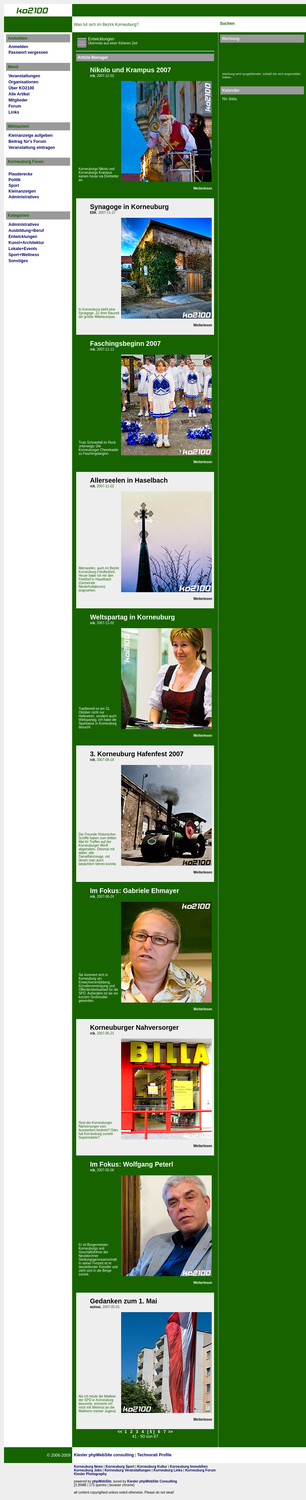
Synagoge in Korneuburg (129, 206)
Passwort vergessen (28, 52)
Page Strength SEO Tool (200, 1455)
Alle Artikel (19, 94)
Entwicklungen (22, 236)
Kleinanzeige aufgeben (30, 135)
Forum (14, 106)
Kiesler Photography (90, 1474)
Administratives (23, 197)
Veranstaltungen (24, 76)
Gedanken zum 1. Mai (123, 1301)
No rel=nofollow (233, 1455)
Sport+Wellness (23, 254)
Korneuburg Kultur (152, 1466)
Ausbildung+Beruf (26, 230)
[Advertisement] (261, 56)
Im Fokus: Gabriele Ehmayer (134, 890)
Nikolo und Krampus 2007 (130, 70)
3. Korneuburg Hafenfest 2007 (137, 754)
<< (119, 1431)
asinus (95, 1307)
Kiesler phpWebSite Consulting (152, 1481)
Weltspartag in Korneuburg (132, 617)
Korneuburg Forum (200, 1470)
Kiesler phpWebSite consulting (104, 1455)
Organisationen (23, 82)
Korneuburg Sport (119, 1466)
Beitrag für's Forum (27, 141)
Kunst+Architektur (26, 242)
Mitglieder (18, 100)
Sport (13, 185)
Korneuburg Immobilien (189, 1466)
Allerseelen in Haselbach (129, 480)
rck (92, 76)
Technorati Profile (154, 1455)
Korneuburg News (88, 1466)
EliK (93, 212)
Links (13, 112)
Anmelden (18, 46)
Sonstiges (18, 260)
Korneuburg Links (168, 1470)
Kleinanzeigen (22, 191)
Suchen (227, 23)
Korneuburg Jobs (88, 1470)
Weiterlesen (202, 188)
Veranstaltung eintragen (31, 147)
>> (170, 1431)
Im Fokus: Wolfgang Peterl (131, 1164)
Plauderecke (20, 174)
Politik (14, 179)
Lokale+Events (22, 248)
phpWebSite (102, 1481)
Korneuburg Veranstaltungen (128, 1470)
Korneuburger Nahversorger (134, 1027)
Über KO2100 (21, 88)
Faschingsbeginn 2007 (125, 343)
